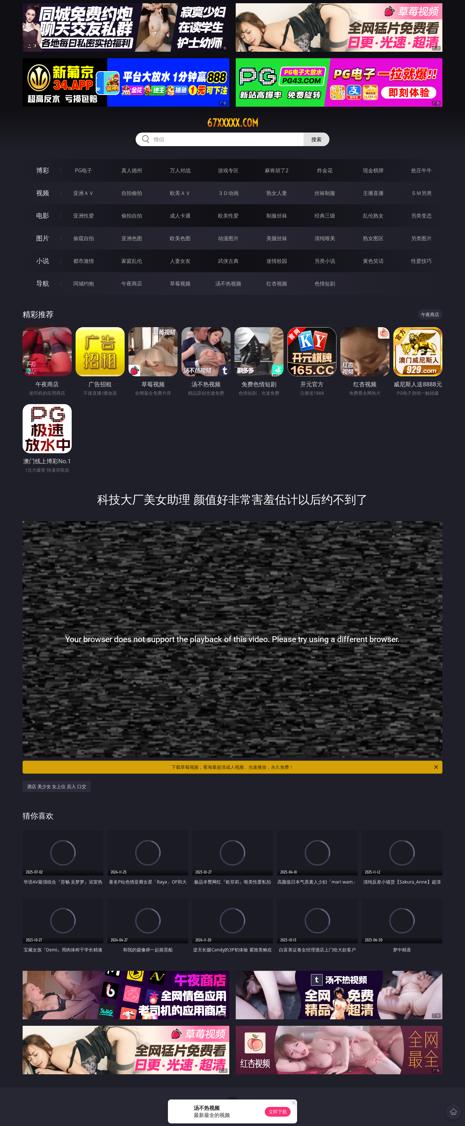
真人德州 (131, 170)
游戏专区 (228, 170)
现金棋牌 (373, 170)
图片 (42, 238)
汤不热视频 (228, 283)
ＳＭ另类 (421, 193)
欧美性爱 (228, 215)
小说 (42, 260)
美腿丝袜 (276, 238)
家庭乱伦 (131, 260)
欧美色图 (180, 238)
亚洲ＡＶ (83, 193)
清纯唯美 (325, 238)
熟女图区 (373, 238)
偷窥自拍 (83, 238)
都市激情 (83, 260)
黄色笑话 (373, 260)
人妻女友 (180, 260)
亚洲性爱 (83, 215)
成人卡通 (180, 215)
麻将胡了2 (276, 170)
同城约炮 (83, 283)
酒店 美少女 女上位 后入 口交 (56, 786)
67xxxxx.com (232, 122)
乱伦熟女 (373, 215)
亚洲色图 (131, 238)
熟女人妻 (276, 193)
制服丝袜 (276, 215)
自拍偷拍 (131, 193)
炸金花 (325, 170)
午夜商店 (131, 283)
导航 (42, 283)
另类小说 (325, 260)
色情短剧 (325, 283)
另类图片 (421, 238)
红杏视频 (276, 283)
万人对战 (180, 170)
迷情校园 (276, 260)
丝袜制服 (325, 193)
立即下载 (278, 1112)
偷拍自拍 (131, 215)
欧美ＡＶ (180, 193)
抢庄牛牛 (421, 170)
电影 (42, 215)
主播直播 (373, 193)
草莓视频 (180, 283)
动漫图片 (228, 238)
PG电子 (83, 170)
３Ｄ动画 (228, 193)
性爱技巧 (421, 260)
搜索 (316, 139)
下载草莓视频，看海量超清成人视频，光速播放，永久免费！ (305, 767)
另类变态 (421, 215)
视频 (42, 192)
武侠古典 (228, 260)
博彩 (42, 170)
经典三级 (325, 215)
